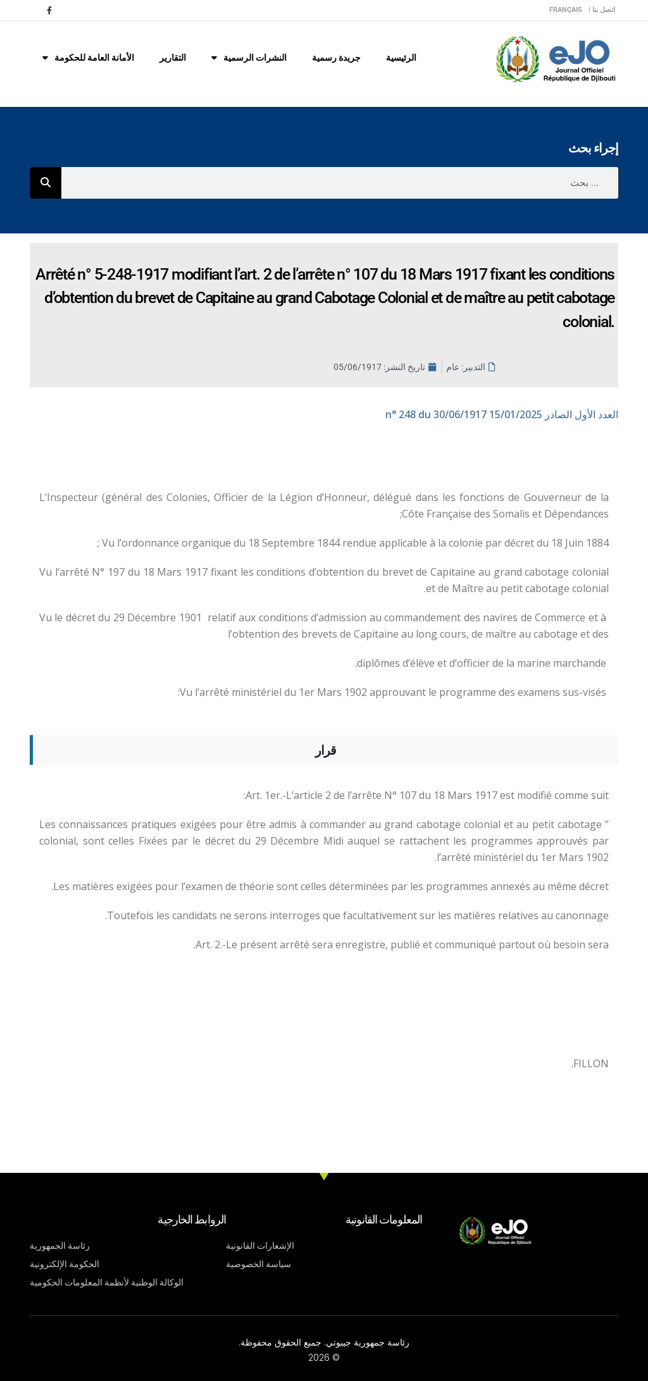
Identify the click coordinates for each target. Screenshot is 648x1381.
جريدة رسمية (336, 58)
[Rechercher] (45, 183)
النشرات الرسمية (249, 57)
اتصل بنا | (602, 10)
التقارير (172, 58)
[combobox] (339, 183)
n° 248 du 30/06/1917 (501, 414)
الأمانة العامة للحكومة (88, 57)
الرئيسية (401, 58)
